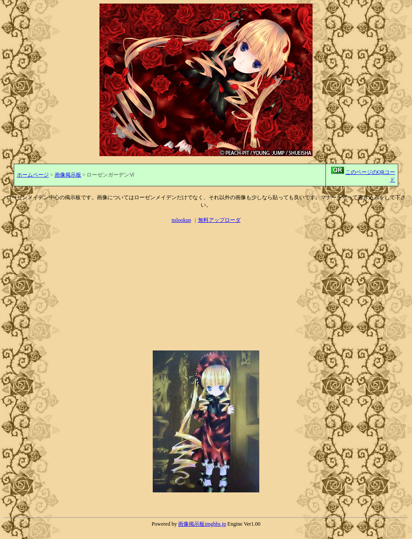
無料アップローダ (219, 220)
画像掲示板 (68, 175)
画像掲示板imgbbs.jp (202, 524)
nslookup (181, 220)
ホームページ (33, 175)
